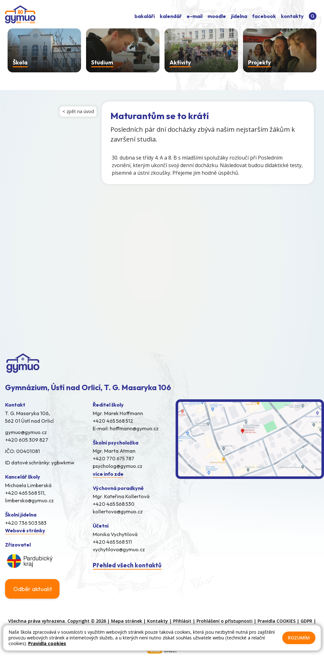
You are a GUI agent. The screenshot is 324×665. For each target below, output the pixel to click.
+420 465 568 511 (112, 542)
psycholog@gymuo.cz (117, 466)
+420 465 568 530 (113, 504)
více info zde (108, 474)
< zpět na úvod (78, 111)
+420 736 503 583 (26, 523)
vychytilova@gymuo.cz (119, 549)
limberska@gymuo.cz (29, 500)
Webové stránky (25, 530)
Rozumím (299, 638)
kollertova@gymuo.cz (118, 511)
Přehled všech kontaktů (127, 565)
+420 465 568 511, (25, 493)
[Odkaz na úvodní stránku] (20, 15)
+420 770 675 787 (113, 458)
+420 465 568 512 (113, 421)
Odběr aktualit (32, 589)
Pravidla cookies (47, 643)
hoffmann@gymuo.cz (134, 428)
